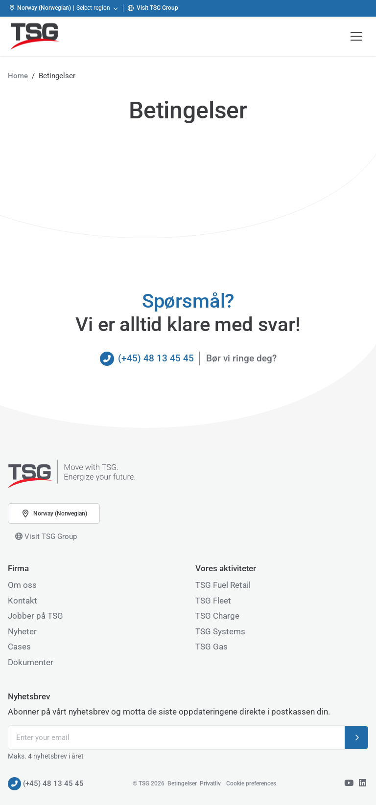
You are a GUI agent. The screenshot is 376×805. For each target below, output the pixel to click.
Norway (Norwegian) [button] (54, 513)
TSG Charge (217, 616)
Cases (19, 646)
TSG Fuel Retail (223, 585)
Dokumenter (30, 662)
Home (18, 75)
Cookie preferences (251, 783)
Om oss (22, 585)
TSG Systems (220, 631)
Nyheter (22, 631)
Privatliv (210, 783)
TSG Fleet (213, 600)
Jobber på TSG (35, 616)
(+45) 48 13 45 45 (147, 359)
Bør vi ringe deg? (241, 358)
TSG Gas (211, 646)
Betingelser (182, 783)
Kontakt (22, 600)
